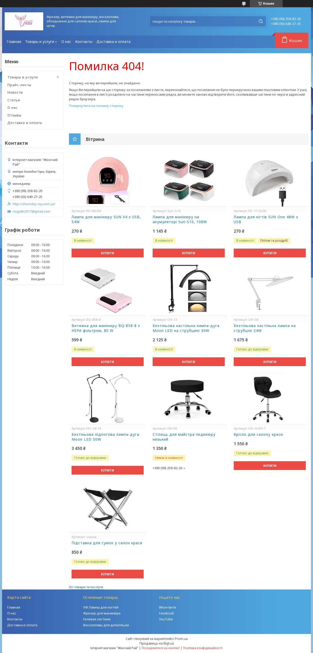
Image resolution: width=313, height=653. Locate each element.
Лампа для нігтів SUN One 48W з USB (266, 219)
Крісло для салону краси (258, 434)
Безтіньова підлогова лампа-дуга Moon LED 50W (105, 437)
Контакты (83, 41)
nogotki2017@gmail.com (31, 211)
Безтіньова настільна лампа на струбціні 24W (265, 328)
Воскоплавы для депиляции (106, 625)
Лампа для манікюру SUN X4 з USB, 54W (106, 219)
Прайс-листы (19, 85)
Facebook (166, 613)
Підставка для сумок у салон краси (107, 543)
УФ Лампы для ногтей (100, 607)
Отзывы (14, 115)
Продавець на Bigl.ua (157, 643)
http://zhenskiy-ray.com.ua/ (34, 204)
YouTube (166, 619)
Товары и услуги (39, 41)
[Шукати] (261, 21)
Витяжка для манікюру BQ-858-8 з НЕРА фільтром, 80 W (106, 328)
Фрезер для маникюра (101, 613)
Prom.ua (181, 638)
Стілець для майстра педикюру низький (184, 437)
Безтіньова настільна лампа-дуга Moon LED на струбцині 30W (186, 328)
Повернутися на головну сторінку (96, 105)
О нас (66, 41)
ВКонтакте (167, 607)
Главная (14, 41)
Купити (107, 253)
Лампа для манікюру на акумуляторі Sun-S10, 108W (180, 219)
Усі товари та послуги (86, 587)
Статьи (13, 100)
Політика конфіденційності (203, 648)
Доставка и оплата (114, 41)
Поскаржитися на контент (161, 648)
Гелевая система (96, 619)
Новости (15, 92)
